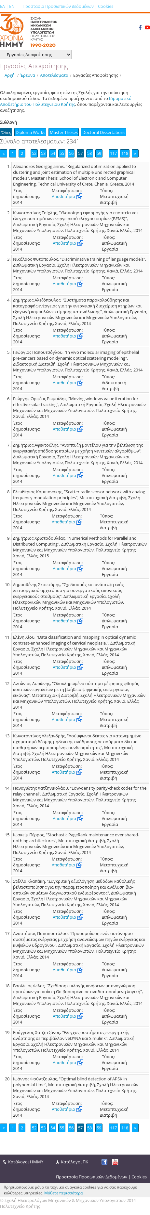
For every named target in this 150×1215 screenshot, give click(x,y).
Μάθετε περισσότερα (63, 1193)
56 (71, 153)
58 (89, 153)
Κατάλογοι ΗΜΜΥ (25, 1162)
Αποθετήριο (63, 196)
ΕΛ (2, 6)
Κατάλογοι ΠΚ (74, 1162)
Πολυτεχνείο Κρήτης (20, 1206)
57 (80, 153)
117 (113, 153)
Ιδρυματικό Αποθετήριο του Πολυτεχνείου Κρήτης (65, 101)
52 (34, 153)
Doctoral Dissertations (103, 132)
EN (12, 6)
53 (43, 153)
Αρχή (10, 75)
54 (52, 153)
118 (124, 153)
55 (62, 153)
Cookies (105, 6)
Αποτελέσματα (54, 75)
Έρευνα (27, 75)
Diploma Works (30, 132)
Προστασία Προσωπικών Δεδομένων (58, 6)
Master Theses (64, 132)
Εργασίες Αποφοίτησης (95, 75)
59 (99, 153)
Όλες (6, 132)
